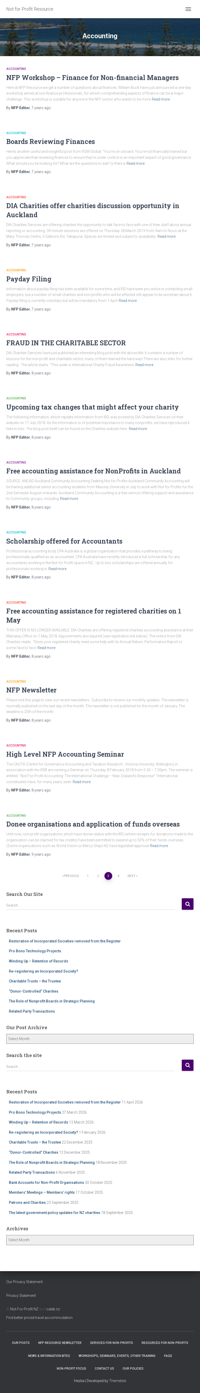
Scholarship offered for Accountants (64, 541)
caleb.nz (53, 1309)
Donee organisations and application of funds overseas (93, 824)
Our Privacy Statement (24, 1282)
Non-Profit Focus (71, 1368)
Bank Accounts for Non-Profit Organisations (46, 1182)
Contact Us (104, 1368)
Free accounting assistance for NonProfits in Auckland (93, 471)
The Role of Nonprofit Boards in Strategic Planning (52, 1001)
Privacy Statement (21, 1295)
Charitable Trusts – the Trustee (35, 981)
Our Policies (133, 1368)
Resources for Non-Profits (165, 1343)
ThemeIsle (117, 1381)
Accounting (16, 69)
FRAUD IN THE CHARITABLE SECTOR (66, 343)
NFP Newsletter (31, 690)
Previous (71, 876)
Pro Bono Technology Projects (35, 951)
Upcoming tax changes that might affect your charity (92, 407)
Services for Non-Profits (111, 1343)
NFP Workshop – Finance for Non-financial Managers (92, 77)
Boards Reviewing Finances (50, 141)
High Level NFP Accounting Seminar (65, 754)
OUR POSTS (21, 1343)
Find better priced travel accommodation (39, 1318)
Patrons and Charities (27, 1202)
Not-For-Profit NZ (24, 1309)
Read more (161, 99)
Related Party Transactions (32, 1011)
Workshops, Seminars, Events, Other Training (117, 1356)
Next (131, 876)
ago (41, 108)
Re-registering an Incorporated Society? (43, 971)
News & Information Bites (49, 1356)
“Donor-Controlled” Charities (33, 991)
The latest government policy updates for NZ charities (54, 1213)
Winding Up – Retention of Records (38, 961)
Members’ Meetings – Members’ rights (42, 1192)
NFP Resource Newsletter (60, 1343)
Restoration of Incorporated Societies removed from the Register (65, 941)
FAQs (168, 1356)
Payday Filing (28, 279)
